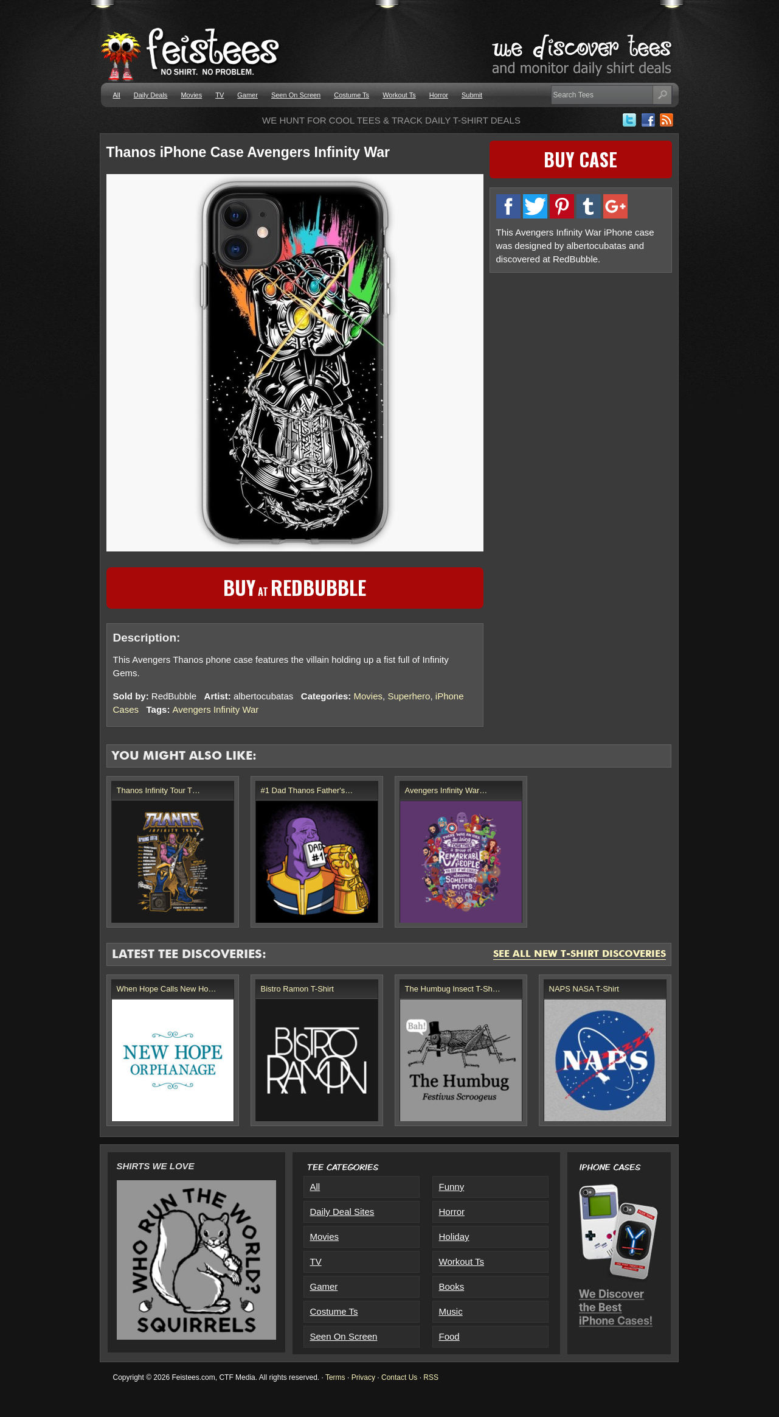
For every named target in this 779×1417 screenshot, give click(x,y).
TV (219, 95)
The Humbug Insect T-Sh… (452, 988)
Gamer (247, 95)
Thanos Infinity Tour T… (159, 790)
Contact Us (399, 1377)
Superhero (408, 696)
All (116, 95)
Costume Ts (351, 95)
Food (449, 1336)
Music (451, 1311)
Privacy (363, 1377)
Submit (472, 95)
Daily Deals (151, 95)
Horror (438, 95)
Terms (335, 1377)
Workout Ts (399, 95)
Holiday (454, 1236)
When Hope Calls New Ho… (166, 988)
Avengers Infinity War (216, 709)
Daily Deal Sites (342, 1211)
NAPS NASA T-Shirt (584, 988)
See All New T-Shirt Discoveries (579, 954)
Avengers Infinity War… (446, 790)
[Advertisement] (581, 365)
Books (452, 1286)
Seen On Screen (295, 95)
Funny (452, 1186)
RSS (430, 1377)
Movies (191, 95)
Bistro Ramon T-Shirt (297, 988)
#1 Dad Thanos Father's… (307, 790)
